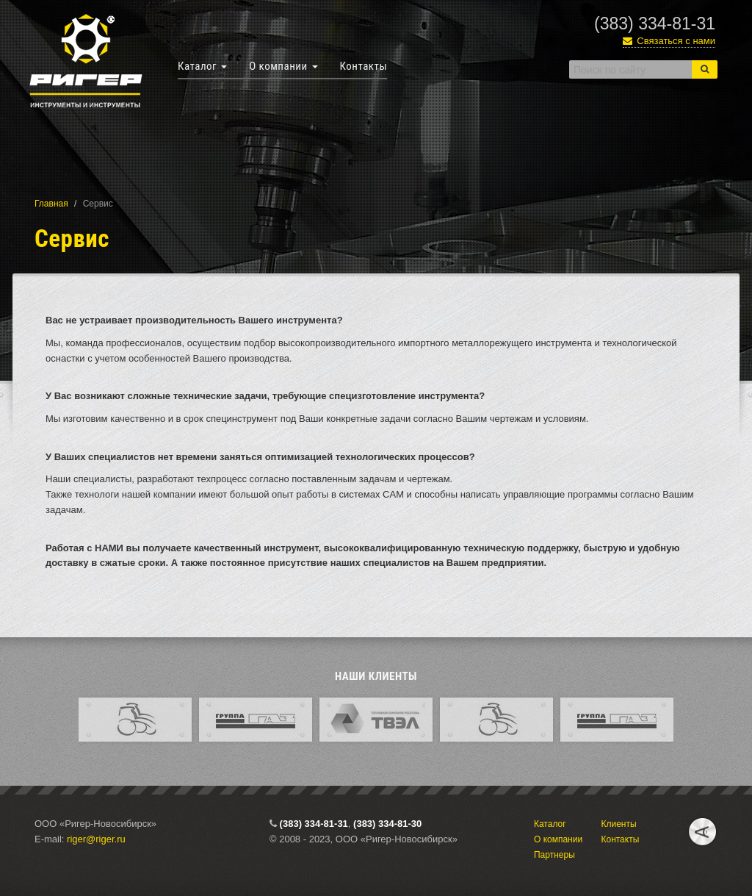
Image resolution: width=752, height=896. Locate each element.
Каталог (202, 66)
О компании (283, 66)
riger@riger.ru (96, 839)
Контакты (364, 66)
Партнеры (554, 855)
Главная (51, 203)
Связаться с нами (669, 40)
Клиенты (618, 824)
